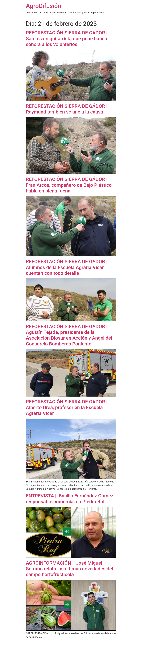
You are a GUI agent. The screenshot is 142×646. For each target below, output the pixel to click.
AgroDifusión (43, 5)
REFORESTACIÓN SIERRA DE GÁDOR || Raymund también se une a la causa (67, 109)
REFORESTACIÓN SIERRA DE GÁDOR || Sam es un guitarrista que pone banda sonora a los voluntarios (67, 38)
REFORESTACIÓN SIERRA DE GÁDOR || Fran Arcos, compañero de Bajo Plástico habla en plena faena (69, 185)
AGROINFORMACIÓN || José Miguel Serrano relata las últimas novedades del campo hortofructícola (69, 568)
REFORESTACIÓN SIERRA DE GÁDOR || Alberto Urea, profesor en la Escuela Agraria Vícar (67, 407)
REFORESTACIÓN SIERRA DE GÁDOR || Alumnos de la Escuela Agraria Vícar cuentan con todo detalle (67, 267)
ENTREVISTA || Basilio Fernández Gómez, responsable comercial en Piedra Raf (70, 498)
